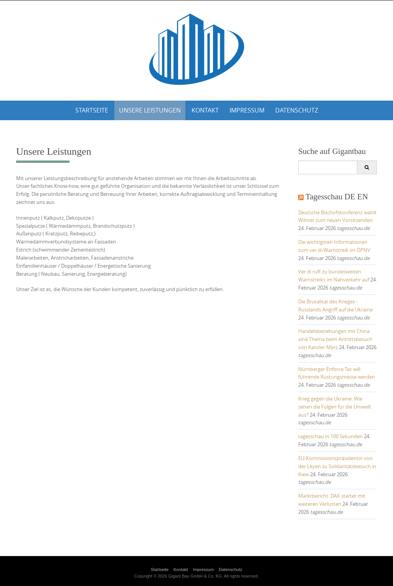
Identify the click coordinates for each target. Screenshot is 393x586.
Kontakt (205, 110)
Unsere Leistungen (150, 110)
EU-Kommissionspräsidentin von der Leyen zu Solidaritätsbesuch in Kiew (337, 466)
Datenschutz (296, 110)
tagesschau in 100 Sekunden (330, 436)
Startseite (91, 110)
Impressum (247, 110)
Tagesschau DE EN (336, 196)
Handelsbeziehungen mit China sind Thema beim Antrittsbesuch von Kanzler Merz (335, 339)
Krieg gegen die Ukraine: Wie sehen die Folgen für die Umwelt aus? (334, 406)
